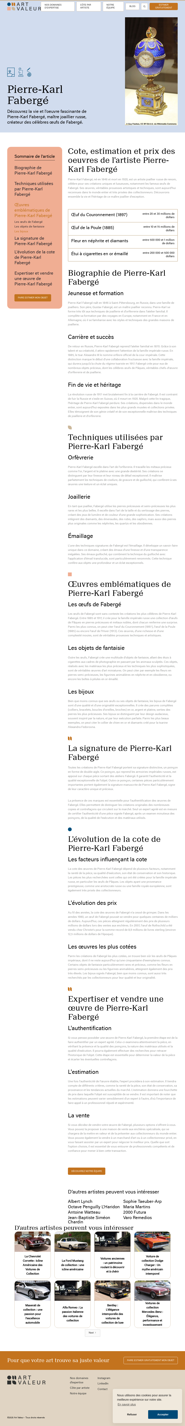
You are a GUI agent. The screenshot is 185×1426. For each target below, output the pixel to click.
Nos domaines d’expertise (53, 6)
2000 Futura (134, 1212)
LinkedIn (103, 1383)
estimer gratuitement (163, 6)
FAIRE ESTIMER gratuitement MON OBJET (150, 1360)
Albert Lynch (80, 1202)
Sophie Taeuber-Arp (142, 1202)
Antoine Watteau (84, 1212)
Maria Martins (136, 1207)
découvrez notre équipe (86, 1171)
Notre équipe (111, 6)
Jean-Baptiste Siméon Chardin (89, 1220)
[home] (24, 6)
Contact (102, 1389)
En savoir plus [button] (127, 1404)
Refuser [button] (132, 1414)
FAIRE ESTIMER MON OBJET (33, 297)
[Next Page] (92, 1333)
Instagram (104, 1378)
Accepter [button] (163, 1414)
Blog (132, 6)
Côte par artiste (85, 6)
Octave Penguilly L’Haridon (94, 1207)
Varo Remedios (137, 1218)
